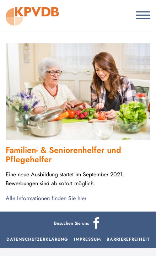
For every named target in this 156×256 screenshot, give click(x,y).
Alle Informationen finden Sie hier (46, 198)
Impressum (87, 239)
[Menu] (140, 16)
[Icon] (96, 227)
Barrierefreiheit (128, 239)
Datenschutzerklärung (37, 239)
